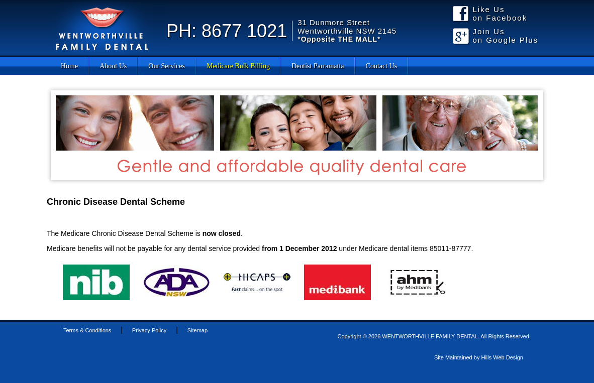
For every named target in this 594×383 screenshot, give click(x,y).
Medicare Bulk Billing (238, 66)
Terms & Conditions (87, 330)
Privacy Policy (149, 330)
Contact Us (382, 66)
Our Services (166, 66)
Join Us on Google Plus (505, 35)
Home (69, 66)
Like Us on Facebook (499, 13)
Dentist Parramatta (317, 66)
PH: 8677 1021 (226, 31)
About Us (113, 66)
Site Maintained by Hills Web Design (478, 357)
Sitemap (197, 330)
